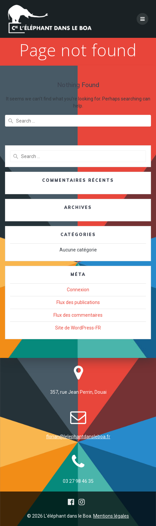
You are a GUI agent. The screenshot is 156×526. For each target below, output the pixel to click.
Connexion (78, 289)
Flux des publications (78, 302)
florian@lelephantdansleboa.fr (78, 436)
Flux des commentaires (78, 315)
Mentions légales (111, 516)
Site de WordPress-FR (78, 327)
